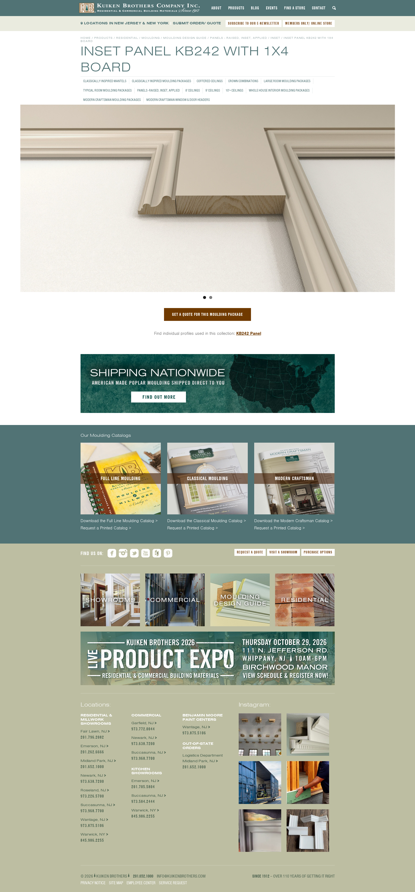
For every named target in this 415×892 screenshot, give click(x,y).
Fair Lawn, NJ (94, 731)
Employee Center (141, 883)
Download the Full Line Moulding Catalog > (119, 520)
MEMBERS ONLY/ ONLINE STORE (308, 23)
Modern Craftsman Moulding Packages (112, 99)
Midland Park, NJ (97, 760)
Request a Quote (250, 552)
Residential (127, 38)
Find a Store (294, 8)
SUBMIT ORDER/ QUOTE (197, 23)
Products (236, 8)
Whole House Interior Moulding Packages (279, 90)
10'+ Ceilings (234, 90)
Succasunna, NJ (96, 805)
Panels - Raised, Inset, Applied (158, 90)
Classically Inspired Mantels (104, 81)
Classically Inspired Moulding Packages (161, 81)
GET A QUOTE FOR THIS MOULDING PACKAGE (207, 314)
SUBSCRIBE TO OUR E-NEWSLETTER (253, 23)
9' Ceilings (212, 90)
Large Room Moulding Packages (287, 81)
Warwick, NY (93, 834)
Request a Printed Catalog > (106, 528)
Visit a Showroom (283, 552)
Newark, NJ (92, 775)
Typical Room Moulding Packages (107, 90)
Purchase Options (318, 552)
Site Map (116, 883)
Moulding (151, 38)
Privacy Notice (93, 883)
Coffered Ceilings (210, 81)
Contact (319, 8)
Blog (255, 8)
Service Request (173, 883)
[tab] (216, 8)
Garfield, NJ (142, 723)
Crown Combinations (243, 81)
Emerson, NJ (93, 746)
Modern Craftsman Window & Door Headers (178, 99)
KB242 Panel (248, 333)
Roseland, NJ (93, 790)
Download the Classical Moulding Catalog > (206, 520)
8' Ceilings (192, 90)
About (216, 8)
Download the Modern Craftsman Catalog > (293, 520)
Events (271, 8)
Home (86, 38)
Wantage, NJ (93, 819)
